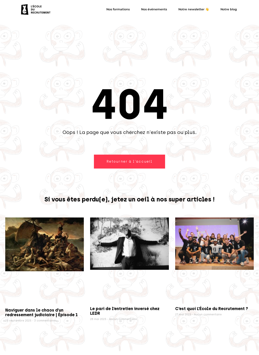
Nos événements (154, 9)
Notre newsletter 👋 (193, 9)
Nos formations (118, 9)
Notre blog (228, 9)
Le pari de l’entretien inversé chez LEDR (124, 311)
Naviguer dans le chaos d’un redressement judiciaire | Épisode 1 (41, 312)
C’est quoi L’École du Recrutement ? (211, 308)
